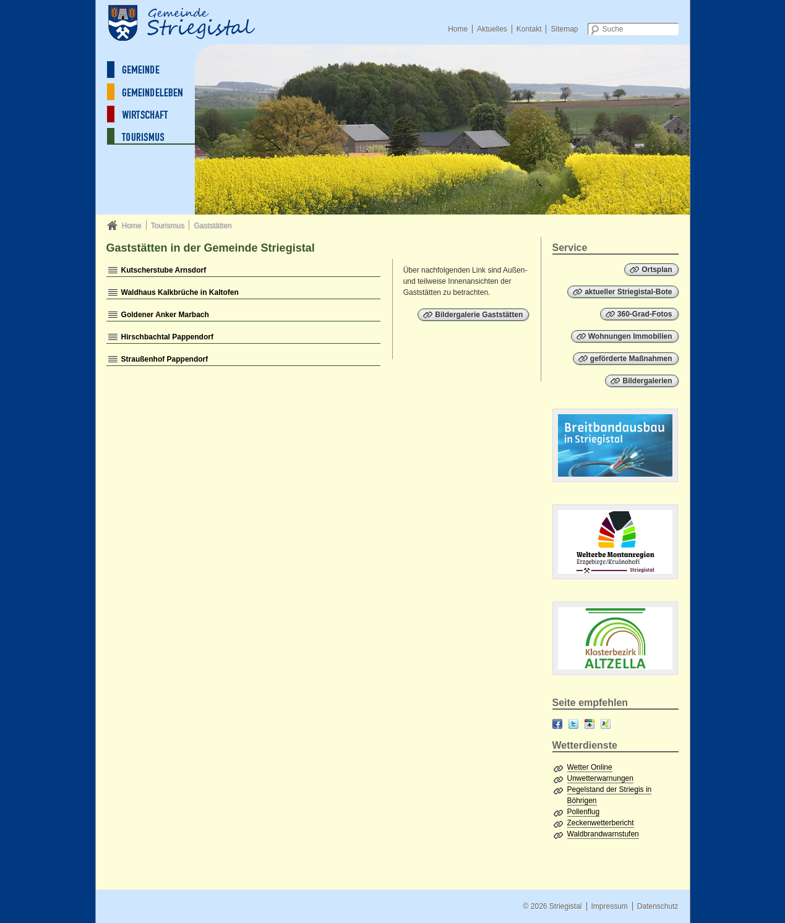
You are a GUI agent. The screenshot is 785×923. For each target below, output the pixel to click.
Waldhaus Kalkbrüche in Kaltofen (180, 292)
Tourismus (167, 225)
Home (458, 29)
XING (606, 724)
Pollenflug (583, 811)
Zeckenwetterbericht (600, 823)
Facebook (557, 724)
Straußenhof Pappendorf (164, 359)
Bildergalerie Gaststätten (479, 314)
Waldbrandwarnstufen (603, 834)
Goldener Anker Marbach (165, 314)
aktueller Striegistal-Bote (628, 291)
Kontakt (529, 29)
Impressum (609, 906)
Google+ (589, 724)
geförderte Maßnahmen (631, 358)
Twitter (573, 724)
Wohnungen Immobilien (630, 336)
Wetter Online (589, 767)
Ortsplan (656, 269)
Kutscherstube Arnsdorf (164, 270)
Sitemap (564, 29)
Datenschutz (658, 906)
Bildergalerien (647, 380)
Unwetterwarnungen (600, 778)
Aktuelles (492, 29)
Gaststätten (212, 225)
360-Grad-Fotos (644, 314)
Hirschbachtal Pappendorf (167, 337)
